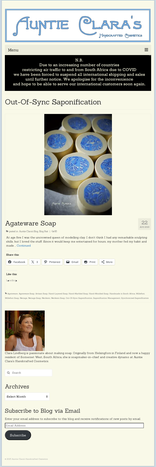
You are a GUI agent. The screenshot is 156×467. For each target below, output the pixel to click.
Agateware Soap (26, 293)
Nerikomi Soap (58, 298)
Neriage (23, 298)
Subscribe (18, 435)
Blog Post (43, 231)
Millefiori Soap (12, 298)
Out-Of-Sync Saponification (79, 298)
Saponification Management (106, 298)
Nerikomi (46, 298)
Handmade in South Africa (122, 293)
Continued (24, 245)
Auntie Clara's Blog (28, 231)
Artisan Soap (41, 293)
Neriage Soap (34, 298)
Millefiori (140, 293)
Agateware (12, 293)
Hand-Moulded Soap (98, 293)
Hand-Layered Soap (58, 293)
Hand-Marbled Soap (78, 293)
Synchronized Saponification (135, 298)
